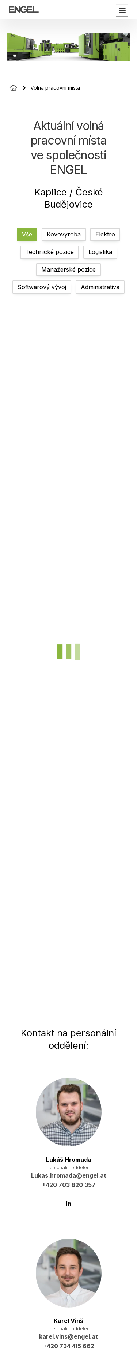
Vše (27, 234)
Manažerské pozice (68, 269)
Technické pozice (49, 252)
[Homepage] (13, 87)
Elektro (105, 234)
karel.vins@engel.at (68, 1336)
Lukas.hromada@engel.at (68, 1175)
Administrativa (100, 287)
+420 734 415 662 (68, 1346)
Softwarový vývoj (42, 287)
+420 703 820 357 (68, 1185)
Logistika (100, 252)
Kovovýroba (64, 234)
